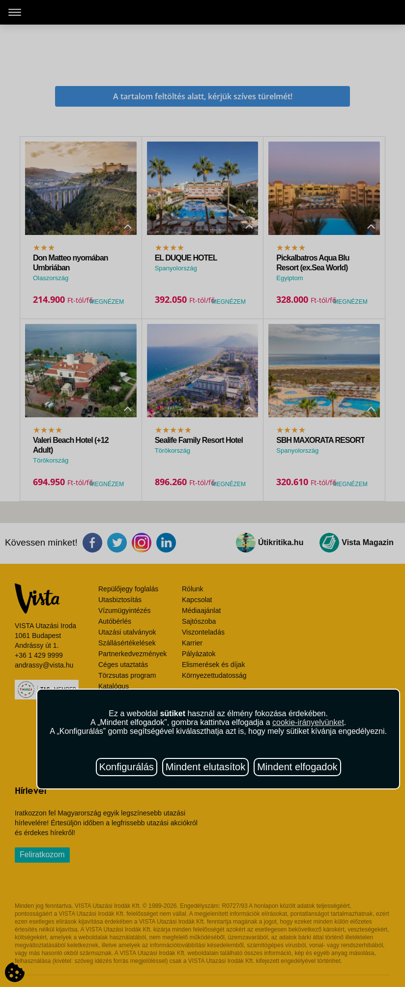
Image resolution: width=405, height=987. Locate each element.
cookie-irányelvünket (308, 722)
